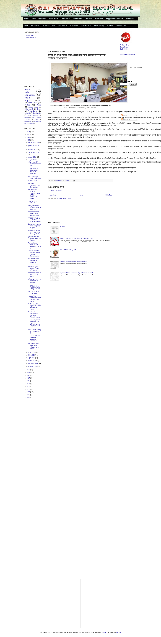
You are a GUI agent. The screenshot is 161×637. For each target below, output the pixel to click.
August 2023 (32, 157)
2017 (28, 378)
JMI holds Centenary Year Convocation (34, 185)
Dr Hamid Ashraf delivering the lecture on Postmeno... (33, 171)
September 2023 (33, 152)
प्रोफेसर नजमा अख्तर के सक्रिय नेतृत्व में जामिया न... (34, 280)
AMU (26, 26)
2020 (28, 375)
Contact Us (130, 19)
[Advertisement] (57, 38)
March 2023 (32, 360)
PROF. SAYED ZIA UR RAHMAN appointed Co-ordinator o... (34, 338)
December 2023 (33, 142)
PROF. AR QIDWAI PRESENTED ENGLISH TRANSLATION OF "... (34, 323)
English (28, 100)
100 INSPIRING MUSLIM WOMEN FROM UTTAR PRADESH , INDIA (34, 194)
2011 (28, 392)
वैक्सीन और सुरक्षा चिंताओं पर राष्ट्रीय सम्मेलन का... (33, 268)
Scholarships (121, 26)
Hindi (27, 89)
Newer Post (52, 195)
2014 (28, 383)
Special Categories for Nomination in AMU (73, 261)
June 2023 (31, 352)
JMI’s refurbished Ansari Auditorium (34, 177)
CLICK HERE (124, 49)
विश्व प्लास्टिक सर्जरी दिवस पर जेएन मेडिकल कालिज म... (34, 213)
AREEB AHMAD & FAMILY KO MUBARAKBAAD (34, 219)
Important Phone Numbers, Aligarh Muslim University (76, 273)
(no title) (62, 226)
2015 (28, 381)
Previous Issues (31, 38)
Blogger (118, 632)
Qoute (36, 119)
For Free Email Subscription (126, 45)
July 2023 (31, 160)
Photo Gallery (99, 26)
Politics (110, 26)
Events (39, 109)
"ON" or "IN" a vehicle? (32, 202)
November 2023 (33, 145)
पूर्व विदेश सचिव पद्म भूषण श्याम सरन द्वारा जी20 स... (34, 238)
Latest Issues (27, 121)
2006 (28, 397)
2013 (28, 386)
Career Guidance (49, 26)
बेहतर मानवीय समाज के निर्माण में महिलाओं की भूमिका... (34, 226)
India (26, 92)
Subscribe (88, 19)
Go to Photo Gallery (128, 54)
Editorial (27, 113)
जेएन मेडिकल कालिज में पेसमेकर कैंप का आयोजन (34, 274)
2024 (28, 137)
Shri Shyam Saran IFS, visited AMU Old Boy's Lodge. (34, 232)
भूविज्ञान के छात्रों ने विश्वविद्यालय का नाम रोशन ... (34, 163)
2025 (28, 134)
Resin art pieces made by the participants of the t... (34, 245)
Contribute (99, 19)
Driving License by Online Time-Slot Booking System (76, 238)
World (39, 105)
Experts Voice (86, 26)
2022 (28, 370)
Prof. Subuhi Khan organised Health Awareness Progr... (34, 306)
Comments (125, 119)
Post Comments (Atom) (64, 198)
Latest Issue (65, 19)
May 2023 (31, 355)
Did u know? (62, 26)
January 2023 (32, 366)
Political (26, 117)
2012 (28, 389)
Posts (124, 115)
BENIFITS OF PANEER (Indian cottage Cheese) (34, 287)
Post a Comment (56, 191)
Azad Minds (77, 19)
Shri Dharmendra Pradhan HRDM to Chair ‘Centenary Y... (34, 253)
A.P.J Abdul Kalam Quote (68, 250)
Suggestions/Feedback (114, 19)
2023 (28, 140)
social (27, 97)
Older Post (108, 195)
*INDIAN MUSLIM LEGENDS (33, 292)
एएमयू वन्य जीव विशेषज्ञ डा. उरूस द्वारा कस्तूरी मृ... (34, 331)
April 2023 (31, 358)
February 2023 (33, 363)
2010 (28, 395)
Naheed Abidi (32, 181)
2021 (28, 372)
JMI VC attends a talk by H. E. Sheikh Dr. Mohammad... (33, 261)
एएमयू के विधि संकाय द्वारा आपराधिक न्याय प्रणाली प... (34, 207)
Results (32, 123)
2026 (28, 132)
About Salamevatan (39, 19)
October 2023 (32, 149)
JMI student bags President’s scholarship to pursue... (33, 346)
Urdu (32, 117)
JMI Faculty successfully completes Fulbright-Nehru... (34, 314)
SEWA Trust (53, 19)
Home (26, 19)
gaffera (105, 632)
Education (74, 26)
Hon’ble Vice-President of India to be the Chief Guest (34, 298)
